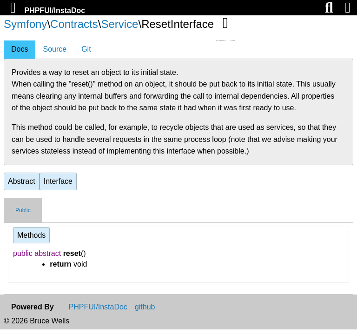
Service (119, 24)
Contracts (74, 24)
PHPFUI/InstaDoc (54, 10)
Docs (19, 49)
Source (54, 49)
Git (86, 49)
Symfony (25, 24)
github (145, 307)
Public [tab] (23, 210)
